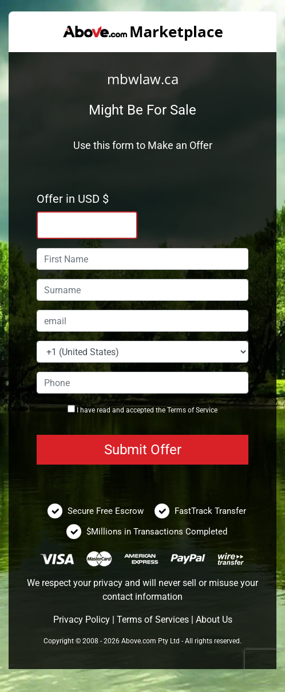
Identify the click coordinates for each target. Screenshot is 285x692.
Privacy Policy (81, 619)
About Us (214, 619)
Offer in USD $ (73, 199)
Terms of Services (153, 619)
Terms (176, 410)
